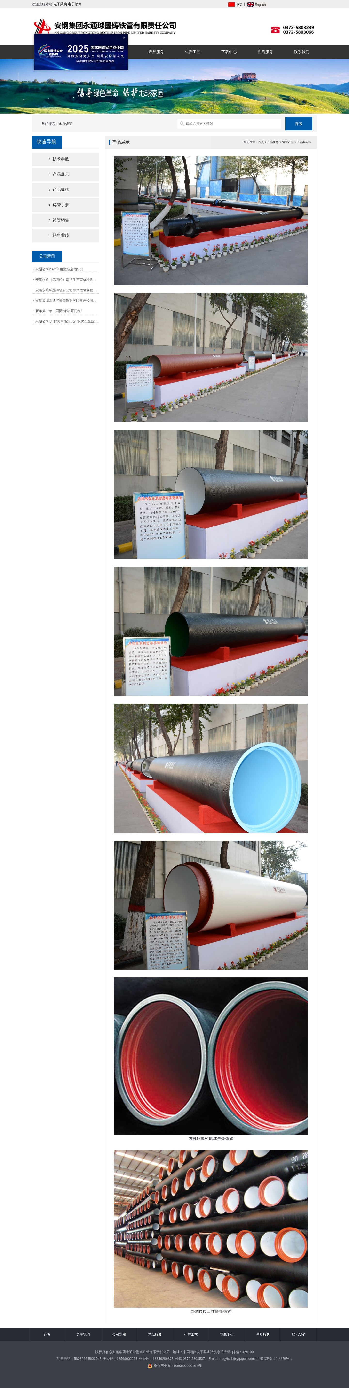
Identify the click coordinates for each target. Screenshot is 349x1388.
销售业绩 (54, 235)
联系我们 (301, 52)
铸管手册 (54, 205)
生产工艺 (192, 52)
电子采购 (60, 4)
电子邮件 (74, 4)
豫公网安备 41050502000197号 (174, 1366)
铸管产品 (288, 142)
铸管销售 (54, 220)
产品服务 (156, 52)
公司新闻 (119, 1334)
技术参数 (54, 159)
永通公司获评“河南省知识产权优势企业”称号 (68, 321)
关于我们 (83, 1334)
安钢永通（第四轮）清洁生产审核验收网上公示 (71, 280)
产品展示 (54, 174)
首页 (47, 1334)
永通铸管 (65, 124)
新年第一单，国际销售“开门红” (58, 311)
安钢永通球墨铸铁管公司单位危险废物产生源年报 (72, 290)
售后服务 (265, 52)
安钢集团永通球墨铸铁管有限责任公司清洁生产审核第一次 (79, 300)
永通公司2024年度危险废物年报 (59, 269)
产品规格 (54, 189)
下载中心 (229, 52)
